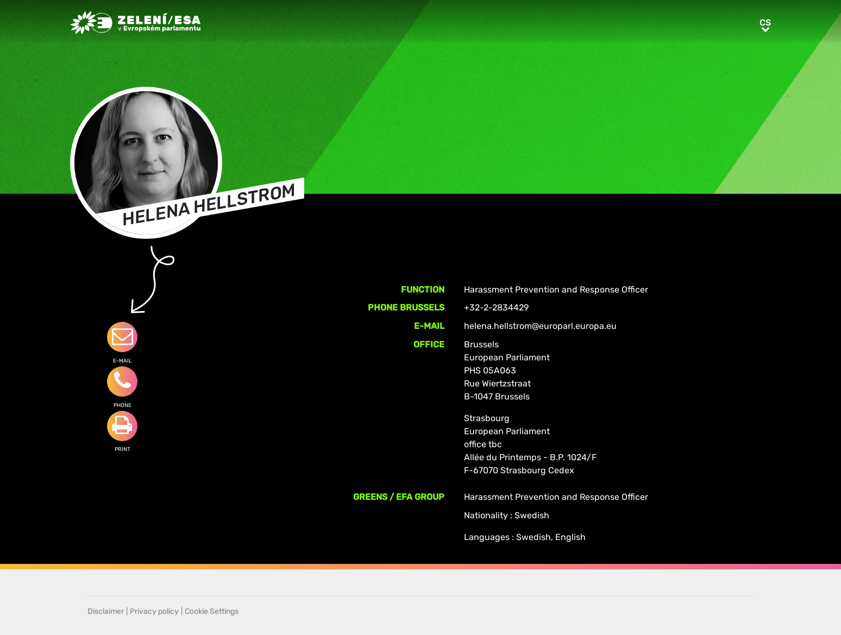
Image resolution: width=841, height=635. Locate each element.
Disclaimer (105, 611)
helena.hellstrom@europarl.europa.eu (540, 326)
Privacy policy (154, 611)
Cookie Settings (212, 611)
